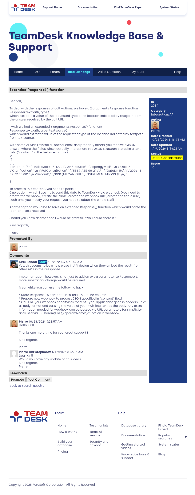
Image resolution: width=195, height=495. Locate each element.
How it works (67, 432)
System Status (169, 7)
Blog (161, 454)
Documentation (88, 7)
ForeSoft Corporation (49, 484)
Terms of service (96, 433)
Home (62, 425)
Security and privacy (99, 443)
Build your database (65, 443)
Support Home (52, 7)
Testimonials (99, 425)
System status (169, 444)
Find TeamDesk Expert (129, 7)
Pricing (63, 451)
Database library (133, 425)
